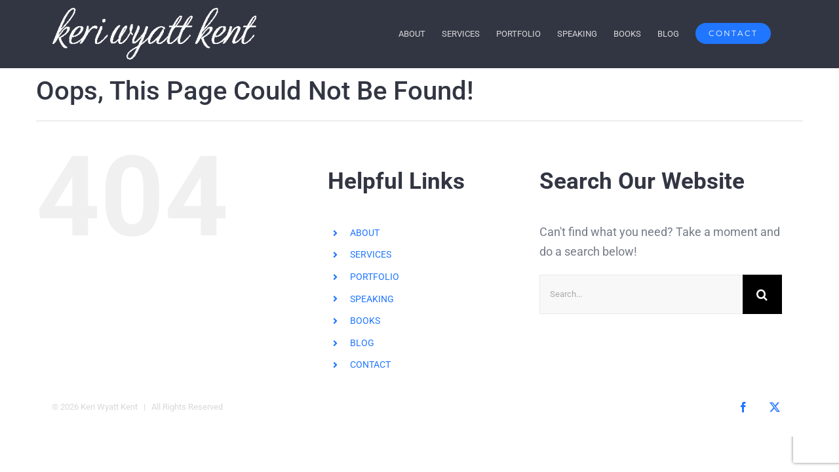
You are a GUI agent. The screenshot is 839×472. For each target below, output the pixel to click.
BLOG (362, 342)
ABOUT (365, 232)
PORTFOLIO (374, 276)
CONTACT (370, 364)
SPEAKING (372, 298)
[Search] (762, 294)
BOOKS (365, 320)
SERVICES (370, 254)
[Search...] (641, 294)
